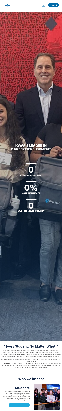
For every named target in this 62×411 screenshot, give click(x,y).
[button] (43, 5)
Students (22, 388)
